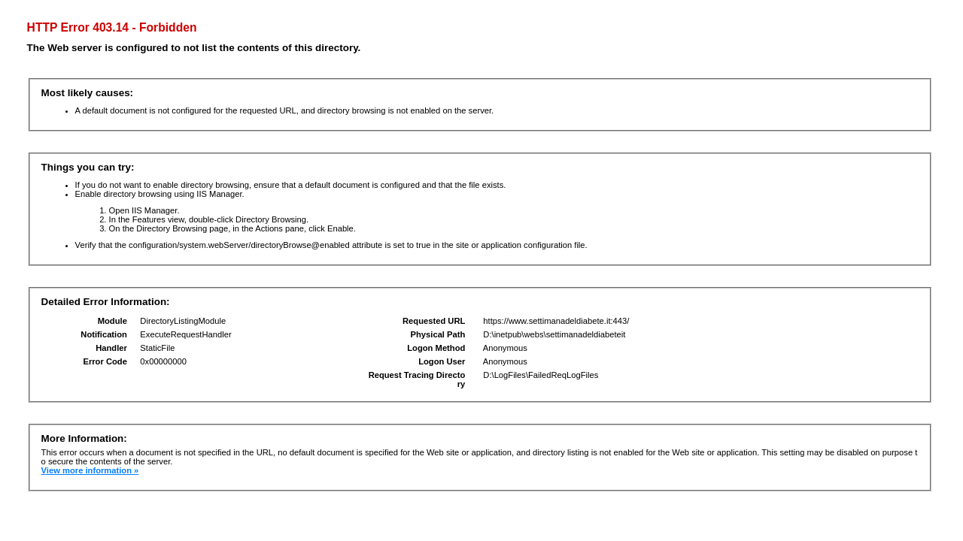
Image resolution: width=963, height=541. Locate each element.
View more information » (90, 470)
